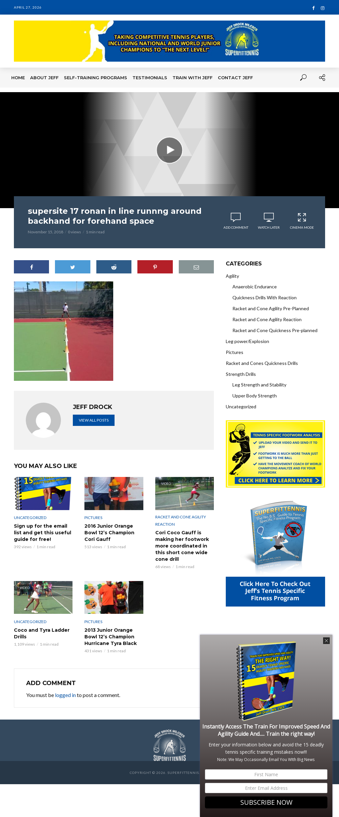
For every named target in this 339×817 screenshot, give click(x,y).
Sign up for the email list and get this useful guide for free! (42, 532)
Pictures (93, 517)
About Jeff (44, 77)
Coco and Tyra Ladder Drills (42, 633)
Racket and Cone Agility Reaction (180, 520)
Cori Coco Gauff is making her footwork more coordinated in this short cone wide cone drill (182, 546)
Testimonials (149, 77)
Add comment (235, 227)
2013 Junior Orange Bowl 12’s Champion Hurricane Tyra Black (110, 636)
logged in (65, 695)
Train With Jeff (192, 77)
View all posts (94, 420)
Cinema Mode (301, 220)
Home (18, 77)
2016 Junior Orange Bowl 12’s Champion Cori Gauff (109, 532)
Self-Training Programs (95, 77)
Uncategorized (30, 517)
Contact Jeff (235, 77)
